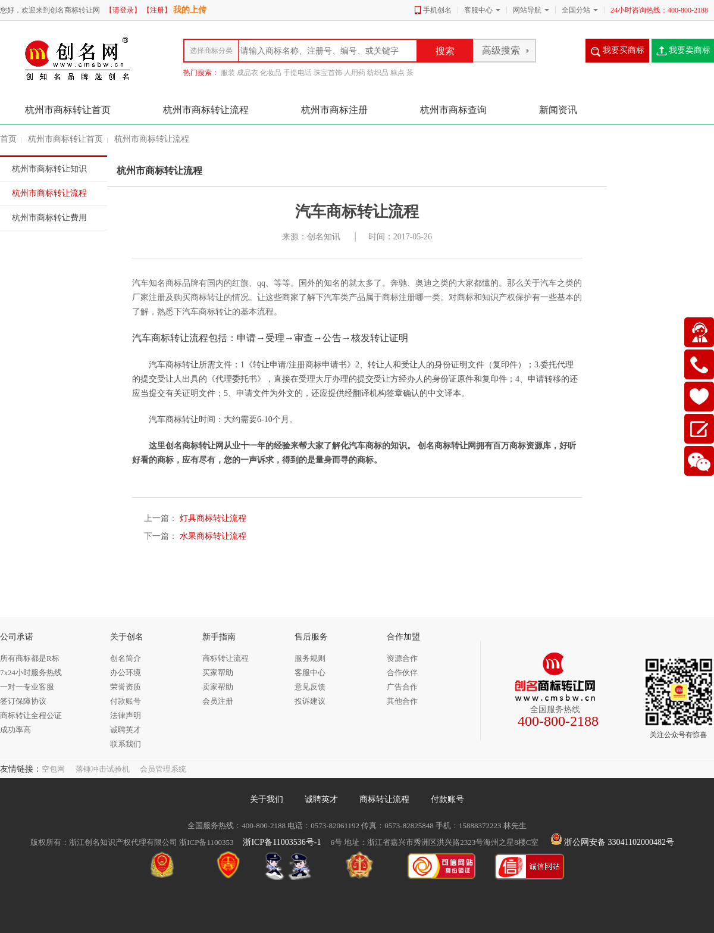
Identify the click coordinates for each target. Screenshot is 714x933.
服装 (228, 72)
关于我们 (266, 799)
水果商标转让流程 (211, 536)
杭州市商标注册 (335, 110)
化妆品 (270, 72)
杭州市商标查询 (454, 110)
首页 (8, 139)
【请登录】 (123, 10)
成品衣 (247, 72)
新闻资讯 (558, 110)
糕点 (397, 72)
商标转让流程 (384, 799)
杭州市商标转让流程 (207, 110)
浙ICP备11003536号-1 (282, 842)
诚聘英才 (321, 799)
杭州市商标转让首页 (68, 110)
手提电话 (297, 72)
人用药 (354, 72)
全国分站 (576, 10)
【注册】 (157, 10)
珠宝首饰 (328, 72)
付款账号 (447, 799)
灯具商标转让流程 (211, 518)
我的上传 (189, 9)
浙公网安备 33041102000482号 (612, 842)
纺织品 (378, 72)
